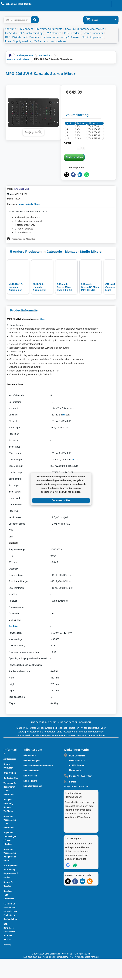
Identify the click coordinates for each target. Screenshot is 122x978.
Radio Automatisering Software (60, 37)
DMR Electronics (53, 973)
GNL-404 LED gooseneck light (112, 306)
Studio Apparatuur (93, 37)
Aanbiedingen (9, 778)
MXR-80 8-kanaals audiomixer (39, 306)
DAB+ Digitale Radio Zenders (22, 37)
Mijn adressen (30, 795)
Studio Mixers (45, 55)
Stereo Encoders (93, 33)
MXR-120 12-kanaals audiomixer (16, 306)
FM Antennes (53, 33)
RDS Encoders (72, 33)
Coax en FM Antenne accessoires (84, 29)
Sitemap (7, 964)
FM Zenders (26, 29)
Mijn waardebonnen (33, 805)
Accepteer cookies (61, 500)
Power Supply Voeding (18, 41)
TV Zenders (41, 41)
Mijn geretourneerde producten (38, 785)
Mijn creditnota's (31, 790)
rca (64, 434)
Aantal (67, 142)
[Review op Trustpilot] (75, 879)
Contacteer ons (83, 4)
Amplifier (13, 645)
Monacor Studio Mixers (18, 59)
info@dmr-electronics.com (76, 806)
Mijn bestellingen (32, 780)
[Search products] (20, 20)
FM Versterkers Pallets (49, 29)
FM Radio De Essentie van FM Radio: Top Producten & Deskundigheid (10, 931)
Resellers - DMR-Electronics (8, 914)
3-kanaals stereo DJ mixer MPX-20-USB (90, 306)
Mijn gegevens (30, 800)
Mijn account (30, 775)
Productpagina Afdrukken (23, 258)
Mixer (42, 338)
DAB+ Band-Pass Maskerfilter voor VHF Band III (9, 951)
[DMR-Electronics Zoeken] (35, 19)
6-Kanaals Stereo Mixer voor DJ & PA (64, 306)
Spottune (10, 29)
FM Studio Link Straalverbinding (24, 33)
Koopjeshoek (58, 41)
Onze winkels (9, 792)
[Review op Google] (68, 879)
